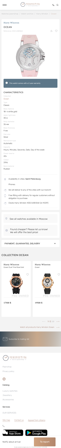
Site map (6, 420)
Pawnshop (7, 367)
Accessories (8, 399)
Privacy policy (8, 371)
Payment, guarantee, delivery (30, 243)
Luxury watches (10, 391)
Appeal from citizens (36, 420)
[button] (5, 4)
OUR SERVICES (9, 413)
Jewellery (7, 395)
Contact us (19, 420)
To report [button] (44, 441)
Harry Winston (11, 22)
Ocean (6, 99)
